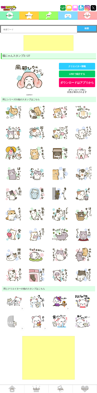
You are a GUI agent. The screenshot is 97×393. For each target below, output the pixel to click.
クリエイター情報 (77, 66)
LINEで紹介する (77, 74)
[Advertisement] (48, 43)
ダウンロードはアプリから (77, 82)
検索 (87, 28)
